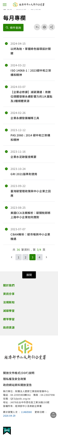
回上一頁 (36, 27)
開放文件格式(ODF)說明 (18, 373)
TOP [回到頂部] (53, 415)
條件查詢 (15, 28)
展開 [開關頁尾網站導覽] (29, 275)
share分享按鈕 (51, 27)
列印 (43, 27)
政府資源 (9, 327)
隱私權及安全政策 (14, 379)
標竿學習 (9, 319)
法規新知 (9, 302)
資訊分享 (9, 294)
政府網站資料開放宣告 (17, 385)
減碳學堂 (9, 311)
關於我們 (9, 285)
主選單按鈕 (4, 5)
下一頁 (46, 257)
